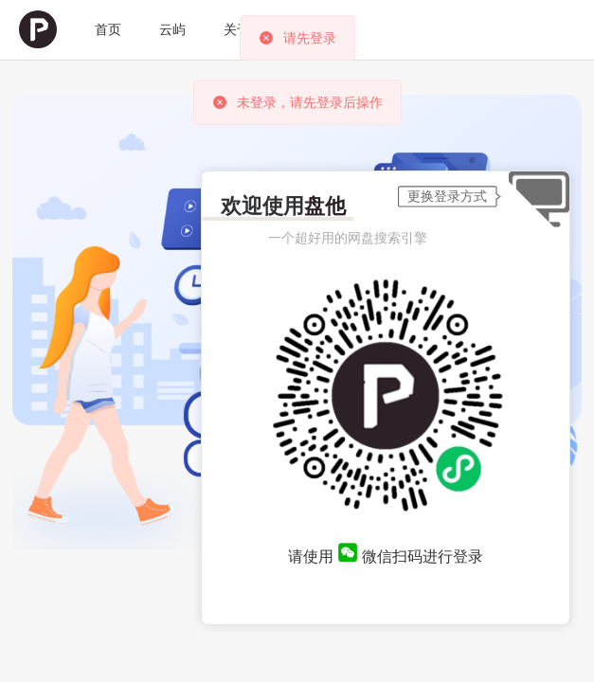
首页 (108, 29)
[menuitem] (38, 30)
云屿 (172, 29)
